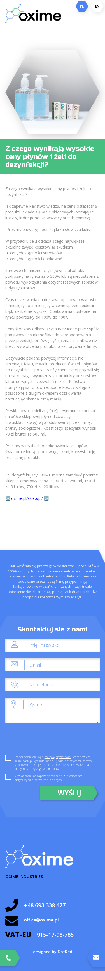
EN (97, 6)
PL (82, 6)
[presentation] (47, 741)
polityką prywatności (58, 757)
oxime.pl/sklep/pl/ (27, 498)
